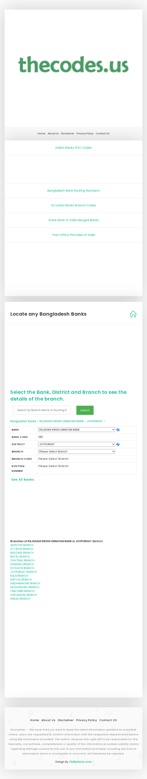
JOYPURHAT (95, 421)
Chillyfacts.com (80, 762)
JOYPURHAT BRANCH (23, 572)
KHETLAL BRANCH (21, 579)
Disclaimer (67, 133)
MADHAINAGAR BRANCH (25, 583)
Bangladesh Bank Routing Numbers (73, 190)
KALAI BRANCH (19, 576)
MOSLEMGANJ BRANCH (24, 587)
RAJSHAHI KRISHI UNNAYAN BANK (61, 421)
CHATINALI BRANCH (22, 560)
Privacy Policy (85, 133)
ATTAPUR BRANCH (21, 549)
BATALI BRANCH (20, 556)
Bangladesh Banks (23, 421)
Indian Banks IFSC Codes (73, 147)
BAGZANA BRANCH (21, 553)
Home (41, 133)
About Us (53, 133)
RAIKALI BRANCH (20, 599)
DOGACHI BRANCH (22, 568)
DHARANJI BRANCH (22, 564)
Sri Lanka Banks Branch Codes (73, 205)
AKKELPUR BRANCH (21, 545)
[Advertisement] (73, 168)
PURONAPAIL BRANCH (23, 595)
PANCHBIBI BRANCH (22, 591)
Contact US (102, 133)
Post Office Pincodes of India (73, 235)
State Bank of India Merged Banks (73, 220)
